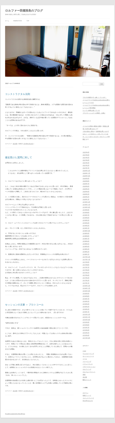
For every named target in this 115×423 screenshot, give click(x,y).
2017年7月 (86, 267)
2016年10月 (86, 291)
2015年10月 (86, 320)
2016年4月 (86, 304)
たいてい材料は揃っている (91, 110)
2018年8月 (86, 236)
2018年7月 (86, 239)
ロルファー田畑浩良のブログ (24, 10)
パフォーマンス (88, 364)
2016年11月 (86, 288)
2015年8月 (86, 325)
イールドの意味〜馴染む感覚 (92, 126)
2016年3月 (86, 307)
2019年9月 (86, 210)
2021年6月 (86, 155)
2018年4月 (86, 246)
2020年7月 (86, 184)
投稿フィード (87, 395)
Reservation (17, 21)
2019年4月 (86, 223)
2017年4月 (86, 275)
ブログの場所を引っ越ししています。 (95, 97)
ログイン (85, 393)
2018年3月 (86, 249)
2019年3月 (86, 225)
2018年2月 (86, 252)
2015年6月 (86, 330)
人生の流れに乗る (88, 131)
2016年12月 (86, 286)
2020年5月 (86, 189)
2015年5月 (86, 333)
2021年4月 (86, 160)
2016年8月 (86, 296)
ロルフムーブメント (89, 372)
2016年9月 (86, 293)
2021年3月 (86, 163)
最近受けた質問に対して (18, 157)
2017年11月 (86, 259)
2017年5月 (86, 273)
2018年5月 (86, 244)
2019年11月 (86, 205)
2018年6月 (86, 241)
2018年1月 (86, 254)
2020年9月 (86, 178)
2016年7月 (86, 299)
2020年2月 (86, 197)
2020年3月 (86, 194)
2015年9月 (86, 322)
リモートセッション (89, 367)
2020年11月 (86, 173)
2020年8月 (86, 181)
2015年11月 (86, 317)
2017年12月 (86, 257)
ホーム (7, 21)
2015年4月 (86, 335)
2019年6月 (86, 218)
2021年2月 (86, 165)
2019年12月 (86, 202)
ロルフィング (87, 369)
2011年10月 (86, 338)
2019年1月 (86, 228)
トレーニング (87, 361)
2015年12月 (86, 314)
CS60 (84, 351)
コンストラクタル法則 (17, 94)
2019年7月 (86, 215)
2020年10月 (86, 176)
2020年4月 (86, 191)
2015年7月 (86, 327)
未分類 (15, 144)
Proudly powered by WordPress (15, 414)
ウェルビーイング (88, 354)
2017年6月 (86, 270)
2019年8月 (86, 212)
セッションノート (88, 356)
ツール (85, 359)
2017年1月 (86, 283)
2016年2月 (86, 309)
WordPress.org (88, 401)
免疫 (84, 375)
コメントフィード (88, 398)
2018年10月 (86, 231)
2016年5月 (86, 301)
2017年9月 (86, 262)
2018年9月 (86, 233)
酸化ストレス (87, 380)
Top (28, 21)
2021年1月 (86, 168)
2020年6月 (86, 186)
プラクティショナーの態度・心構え (94, 113)
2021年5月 (86, 158)
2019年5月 (86, 220)
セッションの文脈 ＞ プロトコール (24, 304)
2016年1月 (86, 312)
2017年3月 (86, 278)
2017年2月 (86, 280)
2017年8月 (86, 265)
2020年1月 (86, 199)
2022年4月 (86, 152)
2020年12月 (86, 171)
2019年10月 (86, 207)
